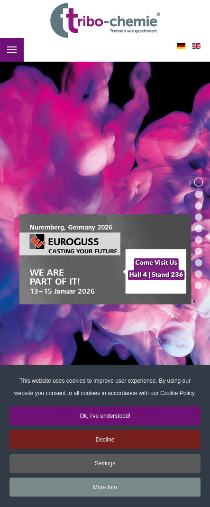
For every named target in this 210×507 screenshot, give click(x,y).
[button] (198, 182)
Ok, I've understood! (105, 417)
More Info (105, 488)
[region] (105, 233)
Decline (104, 441)
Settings (105, 464)
